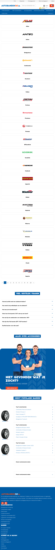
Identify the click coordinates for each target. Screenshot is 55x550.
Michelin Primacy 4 (20, 412)
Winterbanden (4, 530)
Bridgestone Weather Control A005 (25, 445)
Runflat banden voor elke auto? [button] (10, 325)
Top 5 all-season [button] (20, 443)
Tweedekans (4, 534)
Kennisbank (49, 10)
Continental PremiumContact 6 (23, 409)
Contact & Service (5, 513)
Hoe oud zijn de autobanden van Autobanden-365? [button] (15, 317)
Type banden (5, 10)
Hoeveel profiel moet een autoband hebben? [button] (14, 301)
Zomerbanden (4, 532)
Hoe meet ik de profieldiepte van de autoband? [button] (14, 305)
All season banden (5, 528)
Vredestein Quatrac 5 (21, 450)
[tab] (27, 302)
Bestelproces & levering (7, 507)
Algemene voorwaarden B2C (8, 515)
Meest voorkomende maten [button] (23, 462)
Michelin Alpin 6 (20, 432)
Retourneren (4, 511)
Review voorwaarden (6, 519)
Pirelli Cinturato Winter (21, 437)
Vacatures (3, 546)
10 (30, 282)
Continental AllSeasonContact (23, 430)
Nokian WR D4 (20, 435)
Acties (52, 1)
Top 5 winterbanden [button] (21, 425)
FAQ (15, 1)
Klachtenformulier (5, 521)
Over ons (4, 13)
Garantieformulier (5, 523)
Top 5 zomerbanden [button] (21, 407)
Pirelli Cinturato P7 (20, 414)
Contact (50, 13)
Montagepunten (31, 1)
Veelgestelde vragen (6, 509)
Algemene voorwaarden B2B (8, 517)
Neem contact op (12, 388)
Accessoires (28, 10)
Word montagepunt (43, 1)
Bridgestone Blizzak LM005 (23, 427)
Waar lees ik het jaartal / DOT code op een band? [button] (15, 313)
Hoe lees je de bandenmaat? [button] (9, 309)
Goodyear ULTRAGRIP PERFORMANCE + (26, 417)
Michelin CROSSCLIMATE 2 (23, 453)
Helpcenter (22, 1)
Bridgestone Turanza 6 (21, 419)
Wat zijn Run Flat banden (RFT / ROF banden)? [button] (14, 321)
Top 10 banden (16, 10)
